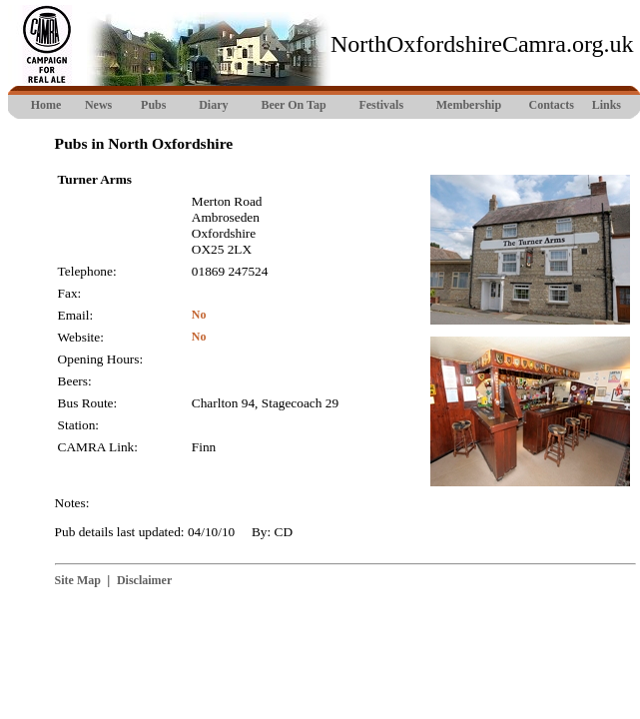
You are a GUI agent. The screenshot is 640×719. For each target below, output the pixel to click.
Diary (213, 105)
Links (606, 105)
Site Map (78, 580)
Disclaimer (144, 580)
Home (46, 105)
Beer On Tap (293, 105)
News (98, 105)
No (199, 315)
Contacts (551, 105)
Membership (468, 105)
